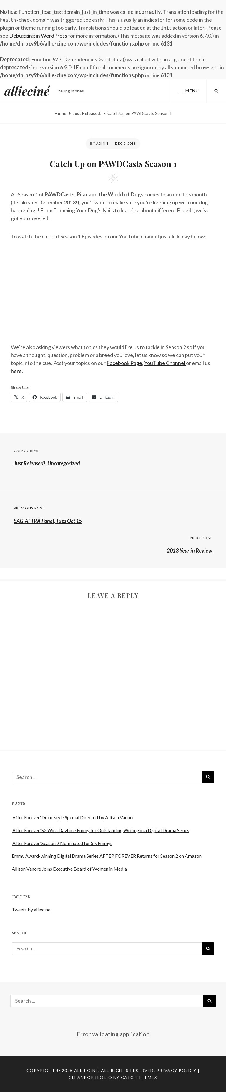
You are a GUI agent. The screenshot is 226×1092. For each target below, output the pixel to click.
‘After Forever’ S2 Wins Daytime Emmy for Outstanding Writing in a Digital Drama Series (100, 830)
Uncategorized (63, 463)
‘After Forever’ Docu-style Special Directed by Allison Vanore (73, 817)
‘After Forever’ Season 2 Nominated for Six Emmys (62, 843)
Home (60, 113)
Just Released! (87, 113)
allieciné (26, 91)
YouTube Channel (165, 363)
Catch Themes (139, 1077)
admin (102, 143)
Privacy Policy (177, 1070)
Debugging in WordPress (38, 35)
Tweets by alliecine (31, 909)
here (16, 371)
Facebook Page (124, 363)
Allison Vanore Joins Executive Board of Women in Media (69, 868)
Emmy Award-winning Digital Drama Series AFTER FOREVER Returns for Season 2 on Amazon (107, 856)
